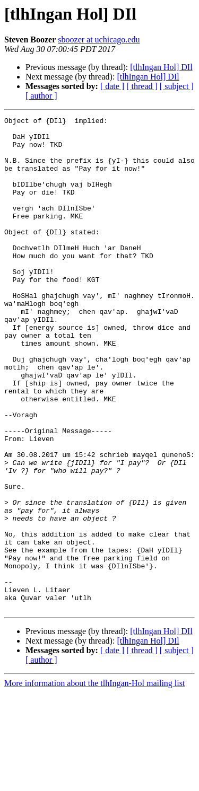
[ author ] (41, 95)
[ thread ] (142, 86)
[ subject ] (177, 86)
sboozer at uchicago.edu (99, 39)
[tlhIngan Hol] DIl (161, 67)
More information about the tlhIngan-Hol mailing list (94, 781)
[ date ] (112, 86)
